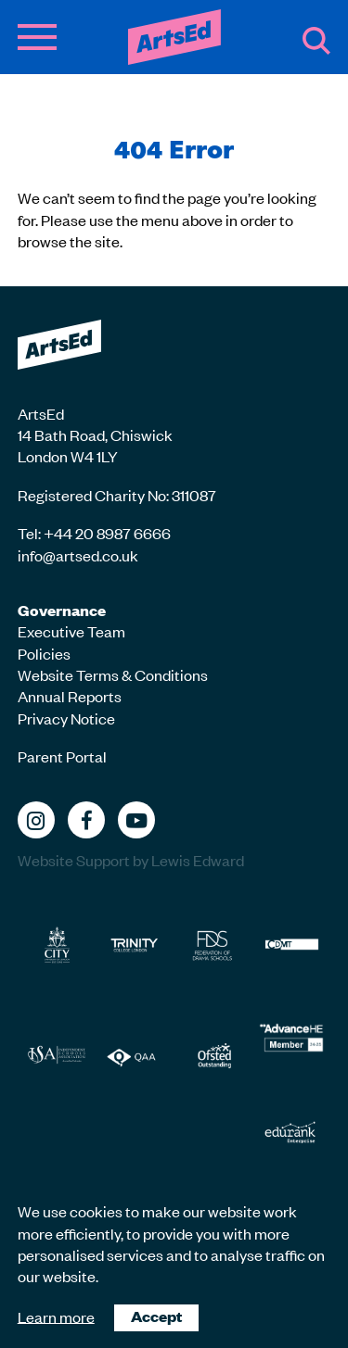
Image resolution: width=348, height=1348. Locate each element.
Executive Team (71, 631)
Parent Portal (62, 756)
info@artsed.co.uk (78, 555)
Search (316, 41)
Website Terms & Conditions (113, 674)
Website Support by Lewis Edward (131, 860)
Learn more (56, 1315)
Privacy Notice (66, 718)
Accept (156, 1316)
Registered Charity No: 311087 (117, 495)
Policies (44, 653)
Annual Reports (70, 696)
